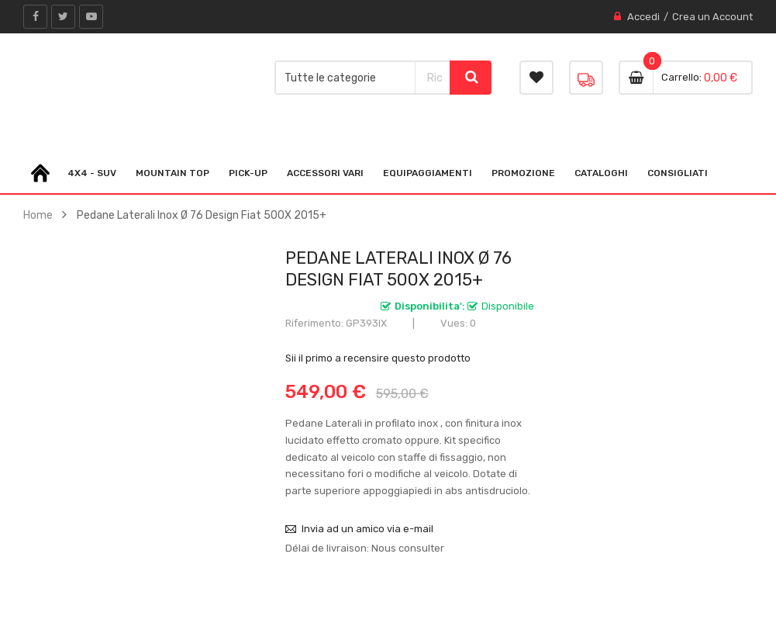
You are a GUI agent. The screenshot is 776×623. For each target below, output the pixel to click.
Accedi (643, 16)
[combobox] (432, 77)
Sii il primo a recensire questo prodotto (378, 358)
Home (38, 215)
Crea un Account (712, 16)
